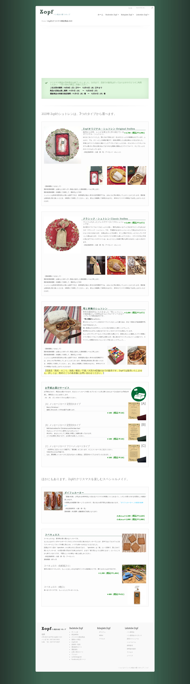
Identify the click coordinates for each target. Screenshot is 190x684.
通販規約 (74, 649)
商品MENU (75, 634)
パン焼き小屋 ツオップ (136, 668)
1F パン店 (75, 632)
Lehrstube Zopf (142, 14)
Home (44, 21)
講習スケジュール (133, 639)
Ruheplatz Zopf (127, 14)
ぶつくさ (130, 655)
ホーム (100, 14)
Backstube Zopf (112, 14)
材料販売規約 (131, 649)
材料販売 (130, 645)
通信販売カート (77, 647)
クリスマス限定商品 (78, 637)
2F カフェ (102, 632)
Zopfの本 (75, 642)
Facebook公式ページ (79, 659)
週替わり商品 (76, 639)
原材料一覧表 (76, 644)
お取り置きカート (77, 652)
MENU (101, 635)
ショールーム (131, 642)
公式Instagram (77, 657)
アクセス (74, 654)
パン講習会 (130, 632)
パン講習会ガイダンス (134, 635)
